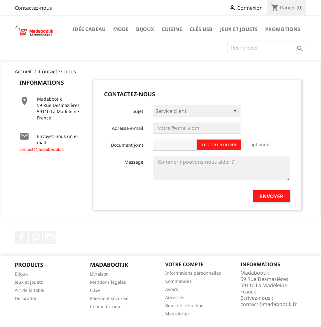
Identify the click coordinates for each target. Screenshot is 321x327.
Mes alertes (177, 314)
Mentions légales (108, 282)
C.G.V (95, 290)
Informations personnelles (193, 273)
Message (133, 162)
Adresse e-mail (127, 128)
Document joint (127, 145)
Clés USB (201, 29)
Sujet (138, 111)
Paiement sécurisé (109, 298)
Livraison (99, 274)
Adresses (174, 297)
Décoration (26, 298)
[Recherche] (267, 47)
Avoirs (171, 289)
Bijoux (145, 29)
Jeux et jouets (239, 29)
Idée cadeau (89, 29)
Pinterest (35, 237)
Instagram (49, 237)
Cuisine (172, 29)
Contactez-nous (33, 7)
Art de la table (30, 290)
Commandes (178, 281)
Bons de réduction (184, 306)
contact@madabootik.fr (41, 149)
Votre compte (184, 264)
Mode (121, 29)
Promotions (282, 29)
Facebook (21, 237)
